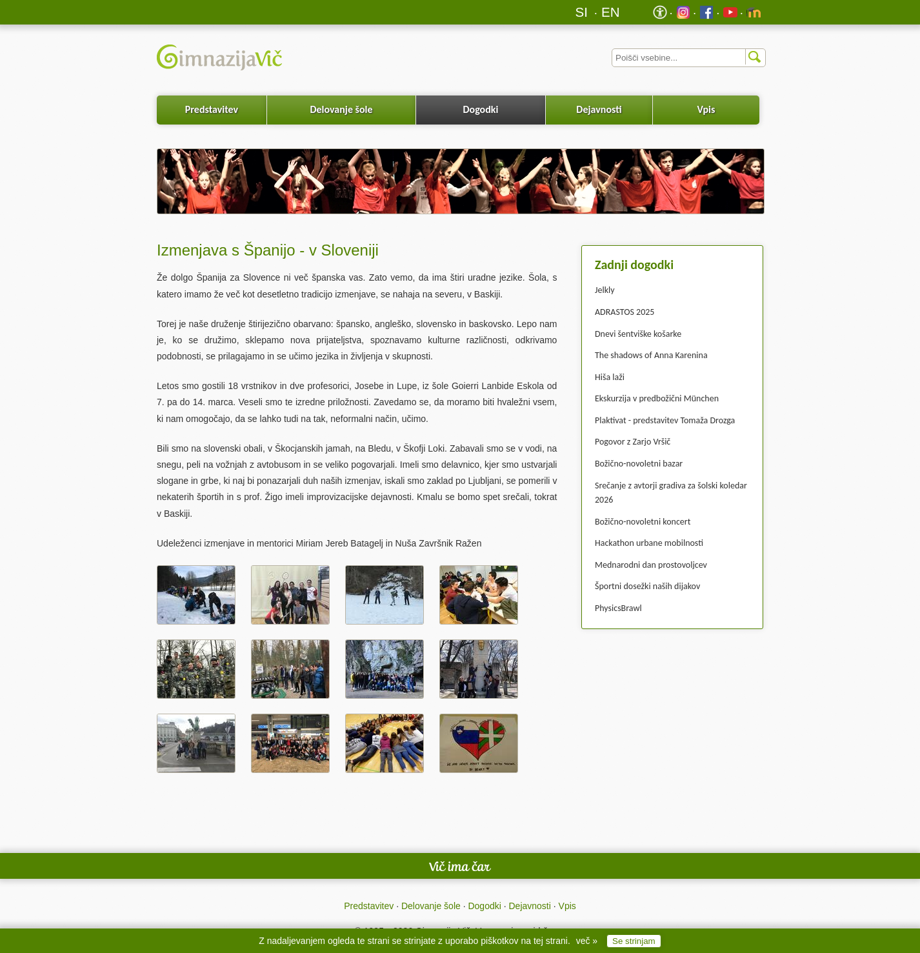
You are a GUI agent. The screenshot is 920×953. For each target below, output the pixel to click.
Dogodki (481, 109)
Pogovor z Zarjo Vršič (632, 441)
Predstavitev (211, 109)
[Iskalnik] (689, 57)
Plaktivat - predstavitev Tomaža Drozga (665, 420)
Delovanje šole (341, 109)
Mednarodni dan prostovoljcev (651, 564)
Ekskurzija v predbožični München (657, 398)
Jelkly (605, 290)
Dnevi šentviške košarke (638, 333)
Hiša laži (610, 377)
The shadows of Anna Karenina (651, 355)
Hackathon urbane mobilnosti (649, 542)
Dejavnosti (598, 109)
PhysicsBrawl (618, 608)
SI (582, 12)
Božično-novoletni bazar (639, 463)
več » (586, 941)
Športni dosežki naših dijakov (647, 586)
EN (610, 12)
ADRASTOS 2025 (624, 311)
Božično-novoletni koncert (642, 521)
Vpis (706, 109)
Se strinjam (633, 941)
